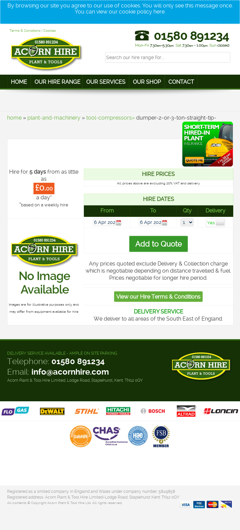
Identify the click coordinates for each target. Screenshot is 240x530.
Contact (181, 82)
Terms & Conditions (25, 30)
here (159, 11)
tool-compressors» (110, 118)
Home (19, 82)
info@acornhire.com (70, 372)
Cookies (49, 30)
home (14, 118)
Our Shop (147, 82)
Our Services (105, 82)
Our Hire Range (57, 82)
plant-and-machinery (53, 118)
